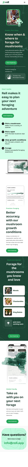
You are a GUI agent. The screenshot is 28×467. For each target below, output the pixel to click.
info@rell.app (14, 443)
